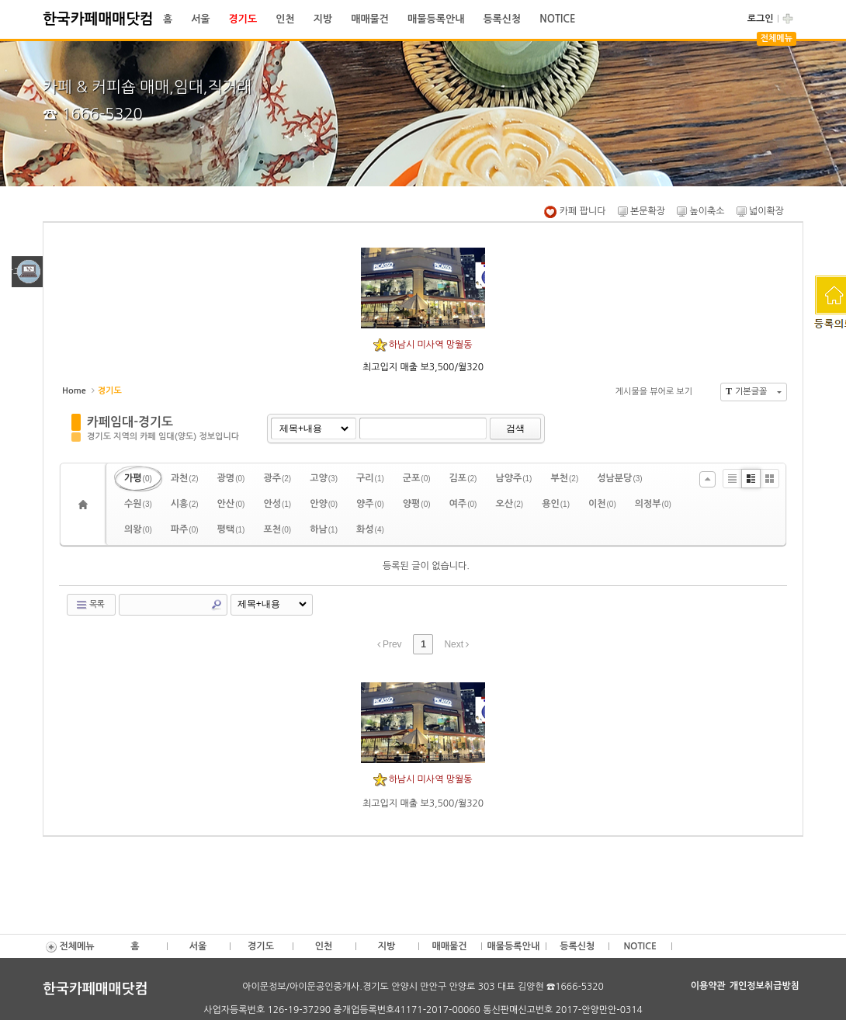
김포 (463, 478)
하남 (324, 529)
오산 (509, 503)
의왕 (138, 529)
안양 (324, 503)
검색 (515, 428)
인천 (285, 19)
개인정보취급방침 (764, 986)
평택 (231, 529)
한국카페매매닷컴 (98, 19)
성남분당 (619, 478)
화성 (370, 529)
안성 (277, 503)
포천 (277, 529)
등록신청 (502, 19)
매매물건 (370, 19)
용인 (556, 503)
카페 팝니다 (574, 211)
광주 (277, 478)
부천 (564, 478)
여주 (463, 503)
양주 (370, 503)
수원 (138, 503)
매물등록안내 (435, 19)
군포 (417, 478)
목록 (89, 604)
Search (216, 604)
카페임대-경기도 (130, 422)
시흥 (185, 503)
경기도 (243, 19)
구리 (370, 478)
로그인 (760, 18)
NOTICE (557, 19)
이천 (602, 503)
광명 (231, 478)
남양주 (513, 478)
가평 (138, 478)
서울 (200, 19)
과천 (185, 478)
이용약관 (708, 986)
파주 (185, 529)
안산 (231, 503)
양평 (417, 503)
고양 (324, 478)
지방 (323, 19)
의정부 (653, 503)
